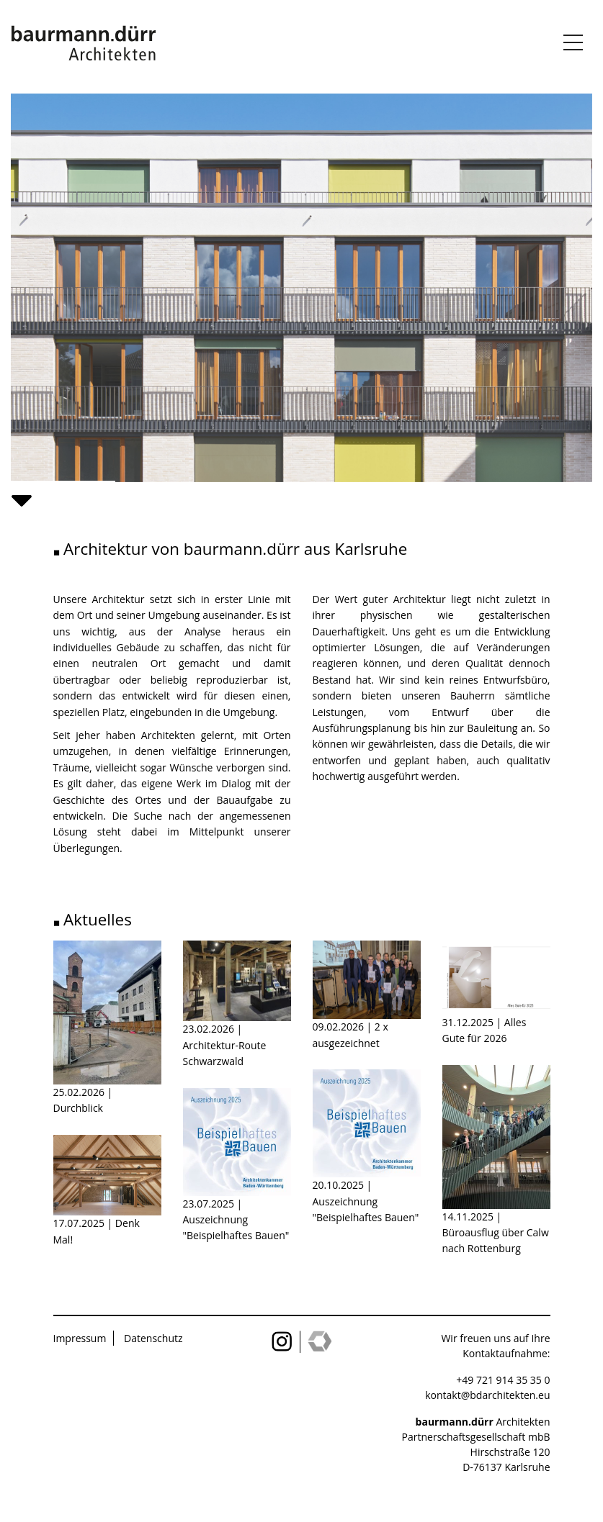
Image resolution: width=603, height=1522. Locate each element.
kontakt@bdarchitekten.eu (487, 1395)
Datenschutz (153, 1338)
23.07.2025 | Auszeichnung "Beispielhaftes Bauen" (236, 1220)
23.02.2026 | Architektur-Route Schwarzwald (225, 1045)
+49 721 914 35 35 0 (503, 1380)
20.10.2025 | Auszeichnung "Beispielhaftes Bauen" (366, 1201)
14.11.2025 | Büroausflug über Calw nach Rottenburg (495, 1233)
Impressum (80, 1338)
